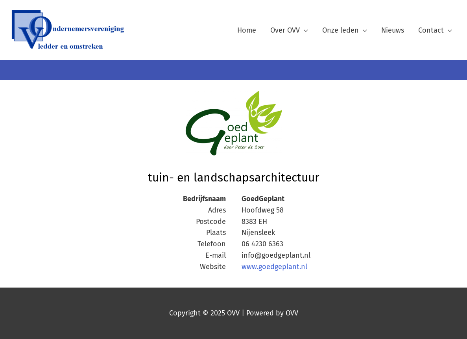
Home (246, 30)
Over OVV (285, 30)
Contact (431, 30)
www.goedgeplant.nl (274, 266)
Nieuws (392, 30)
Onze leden (340, 30)
